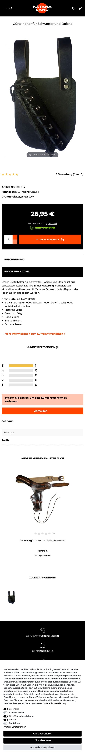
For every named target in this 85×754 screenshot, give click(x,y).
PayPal (12, 719)
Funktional (14, 723)
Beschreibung (14, 259)
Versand (52, 223)
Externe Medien (17, 712)
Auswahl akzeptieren (42, 747)
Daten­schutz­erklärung (54, 703)
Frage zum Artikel (17, 271)
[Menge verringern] (15, 242)
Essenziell (14, 709)
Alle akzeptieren (42, 733)
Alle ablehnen (42, 740)
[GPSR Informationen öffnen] (33, 334)
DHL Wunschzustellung (21, 716)
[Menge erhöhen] (15, 237)
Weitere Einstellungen (14, 727)
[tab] (42, 260)
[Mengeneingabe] (8, 239)
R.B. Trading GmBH (27, 191)
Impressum (30, 700)
